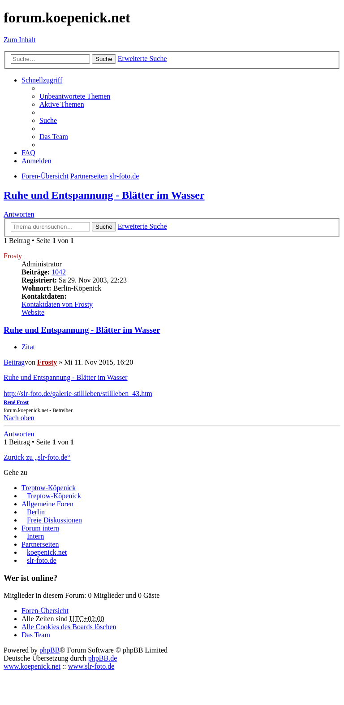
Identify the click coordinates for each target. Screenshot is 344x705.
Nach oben (19, 418)
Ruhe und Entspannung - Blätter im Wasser (104, 195)
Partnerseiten (40, 544)
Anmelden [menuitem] (37, 161)
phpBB (49, 650)
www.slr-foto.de (91, 666)
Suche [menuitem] (48, 120)
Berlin (36, 512)
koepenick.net (47, 552)
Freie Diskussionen (54, 520)
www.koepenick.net (32, 666)
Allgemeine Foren (47, 504)
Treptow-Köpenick (49, 488)
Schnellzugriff (42, 80)
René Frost (16, 402)
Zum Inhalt (20, 40)
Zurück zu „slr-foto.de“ (37, 457)
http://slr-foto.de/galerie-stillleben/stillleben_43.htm (78, 393)
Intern (35, 536)
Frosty (13, 256)
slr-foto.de (41, 560)
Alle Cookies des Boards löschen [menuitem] (69, 627)
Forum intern (40, 528)
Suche (103, 59)
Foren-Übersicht (45, 610)
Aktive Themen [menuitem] (61, 104)
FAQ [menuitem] (28, 153)
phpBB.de (102, 658)
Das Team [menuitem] (53, 136)
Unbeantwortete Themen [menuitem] (74, 96)
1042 (59, 272)
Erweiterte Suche (142, 58)
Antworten (19, 214)
